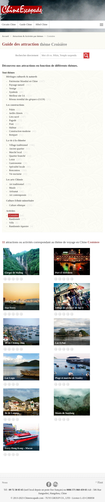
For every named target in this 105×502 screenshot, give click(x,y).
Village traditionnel (18, 145)
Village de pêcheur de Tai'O (69, 307)
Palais (12, 109)
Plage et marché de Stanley (69, 378)
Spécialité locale (17, 166)
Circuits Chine (9, 24)
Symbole (13, 92)
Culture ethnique (17, 205)
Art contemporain (17, 195)
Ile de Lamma (12, 413)
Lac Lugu (10, 378)
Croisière (13, 215)
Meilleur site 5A (17, 95)
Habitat (12, 127)
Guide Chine (26, 24)
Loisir (12, 159)
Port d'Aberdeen (63, 272)
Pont (11, 124)
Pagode (12, 120)
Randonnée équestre (19, 226)
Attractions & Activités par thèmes (27, 36)
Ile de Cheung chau (14, 342)
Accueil (5, 36)
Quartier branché (17, 155)
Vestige (12, 88)
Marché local (15, 152)
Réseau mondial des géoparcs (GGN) (27, 99)
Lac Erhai (60, 342)
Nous (4, 482)
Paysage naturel (16, 84)
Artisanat (13, 191)
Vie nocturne (15, 174)
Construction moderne (20, 131)
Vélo (11, 222)
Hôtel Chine (41, 24)
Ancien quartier (16, 148)
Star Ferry (10, 307)
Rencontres (14, 170)
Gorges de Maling (14, 272)
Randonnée (14, 219)
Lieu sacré (14, 116)
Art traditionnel (16, 184)
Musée (12, 187)
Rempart (13, 134)
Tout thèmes (8, 72)
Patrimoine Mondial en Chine (23, 81)
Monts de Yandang (64, 413)
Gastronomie (15, 163)
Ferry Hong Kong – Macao (18, 448)
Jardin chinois (15, 113)
